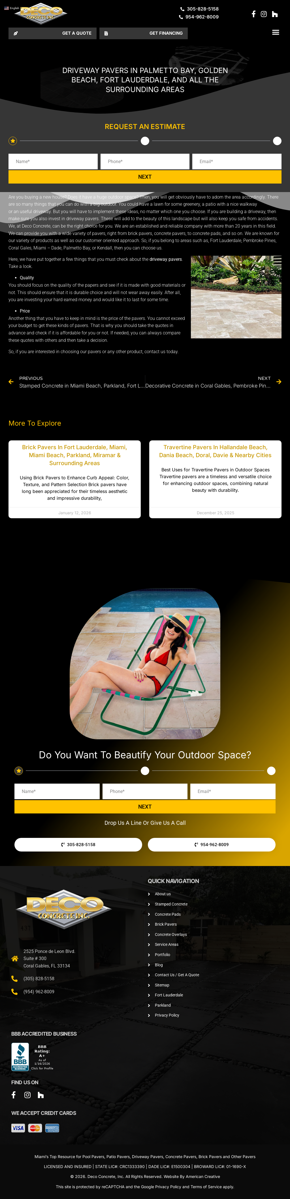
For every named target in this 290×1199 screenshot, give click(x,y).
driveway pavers (166, 259)
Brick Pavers (210, 1156)
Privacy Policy (168, 1186)
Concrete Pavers (180, 1156)
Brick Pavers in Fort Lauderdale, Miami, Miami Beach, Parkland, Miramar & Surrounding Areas (74, 455)
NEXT (145, 177)
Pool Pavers (93, 1156)
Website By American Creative (192, 1176)
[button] (276, 32)
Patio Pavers (118, 1156)
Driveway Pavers (147, 1156)
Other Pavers (243, 1156)
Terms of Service (206, 1186)
